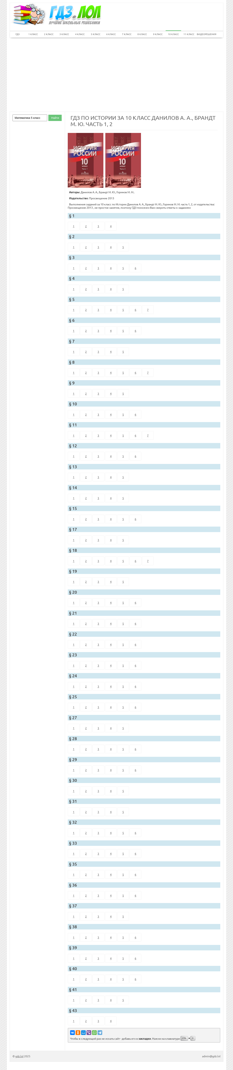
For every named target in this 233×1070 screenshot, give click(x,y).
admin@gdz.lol (211, 1056)
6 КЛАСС (111, 34)
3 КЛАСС (64, 34)
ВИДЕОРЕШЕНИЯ (204, 34)
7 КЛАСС (126, 34)
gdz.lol (19, 1056)
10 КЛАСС (173, 34)
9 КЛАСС (158, 34)
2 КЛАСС (48, 34)
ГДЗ (17, 34)
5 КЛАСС (95, 34)
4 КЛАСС (80, 34)
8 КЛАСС (142, 34)
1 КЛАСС (33, 34)
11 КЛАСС (188, 34)
